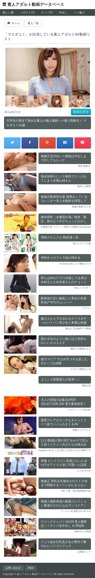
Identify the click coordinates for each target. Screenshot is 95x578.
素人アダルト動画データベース (35, 4)
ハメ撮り (79, 12)
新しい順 (8, 12)
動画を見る (81, 112)
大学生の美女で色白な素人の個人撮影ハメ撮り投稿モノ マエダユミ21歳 (46, 123)
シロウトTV (27, 12)
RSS (30, 568)
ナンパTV (47, 12)
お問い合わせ (13, 568)
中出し (63, 12)
